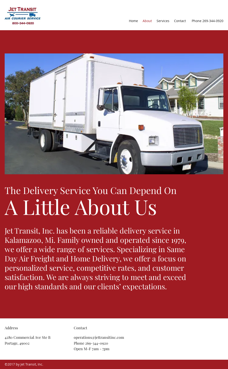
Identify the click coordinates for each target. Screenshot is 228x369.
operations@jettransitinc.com (99, 337)
